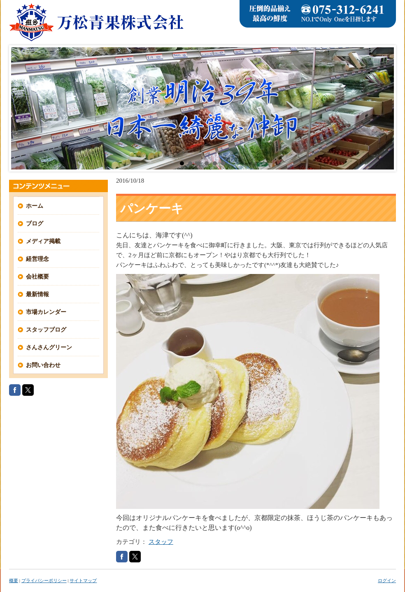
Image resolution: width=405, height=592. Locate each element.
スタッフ (161, 542)
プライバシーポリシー (44, 580)
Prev (21, 108)
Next (383, 108)
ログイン (387, 580)
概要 (13, 580)
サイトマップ (83, 580)
